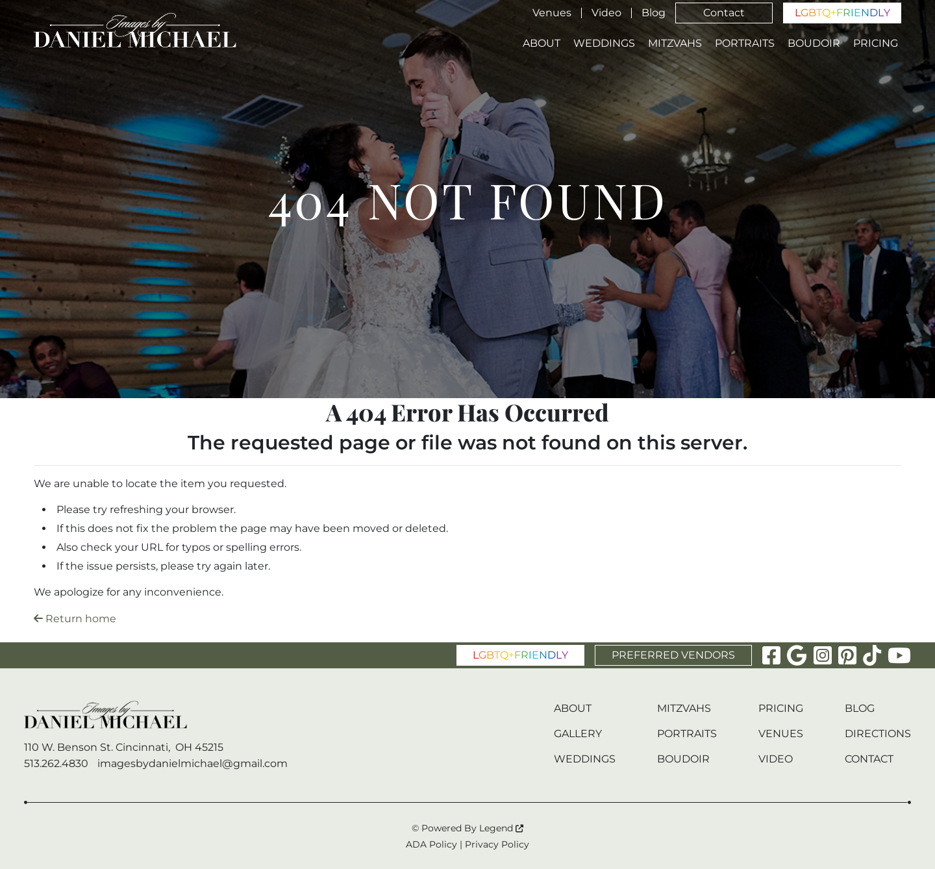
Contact (724, 12)
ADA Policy (431, 844)
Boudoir (814, 43)
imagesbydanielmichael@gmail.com (192, 763)
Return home (75, 618)
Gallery (578, 733)
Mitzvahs (675, 43)
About (541, 43)
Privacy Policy (497, 844)
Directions (878, 733)
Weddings (604, 43)
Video (606, 13)
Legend (501, 828)
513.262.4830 (56, 763)
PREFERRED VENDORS (673, 655)
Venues (551, 13)
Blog (654, 13)
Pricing (875, 43)
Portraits (745, 43)
